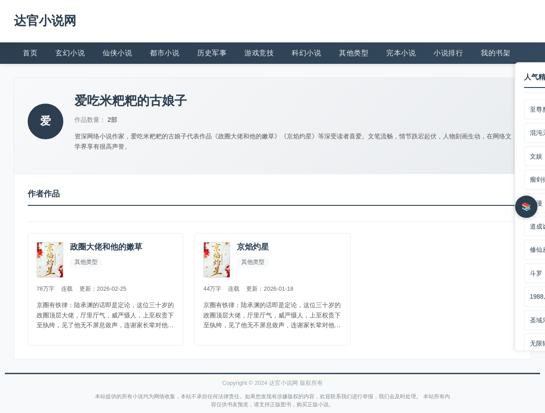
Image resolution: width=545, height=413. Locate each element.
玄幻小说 (70, 52)
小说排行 (448, 52)
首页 (30, 52)
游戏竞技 (259, 52)
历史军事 (212, 52)
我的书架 (495, 52)
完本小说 (401, 52)
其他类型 (353, 52)
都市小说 (164, 52)
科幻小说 (306, 52)
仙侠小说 (117, 52)
